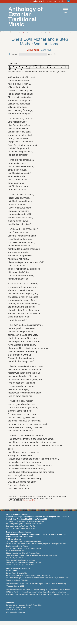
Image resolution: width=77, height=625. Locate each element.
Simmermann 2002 (28, 500)
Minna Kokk (33, 50)
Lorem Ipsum (20, 612)
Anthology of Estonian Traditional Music (25, 17)
